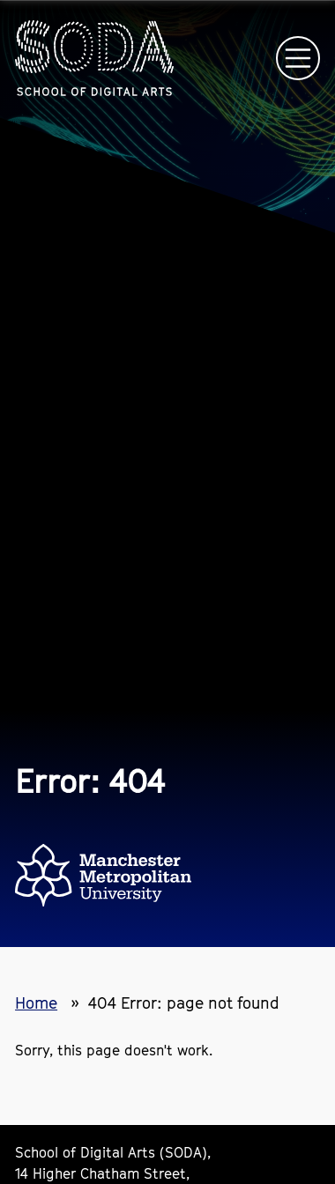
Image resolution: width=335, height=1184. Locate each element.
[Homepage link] (94, 58)
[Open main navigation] (298, 58)
